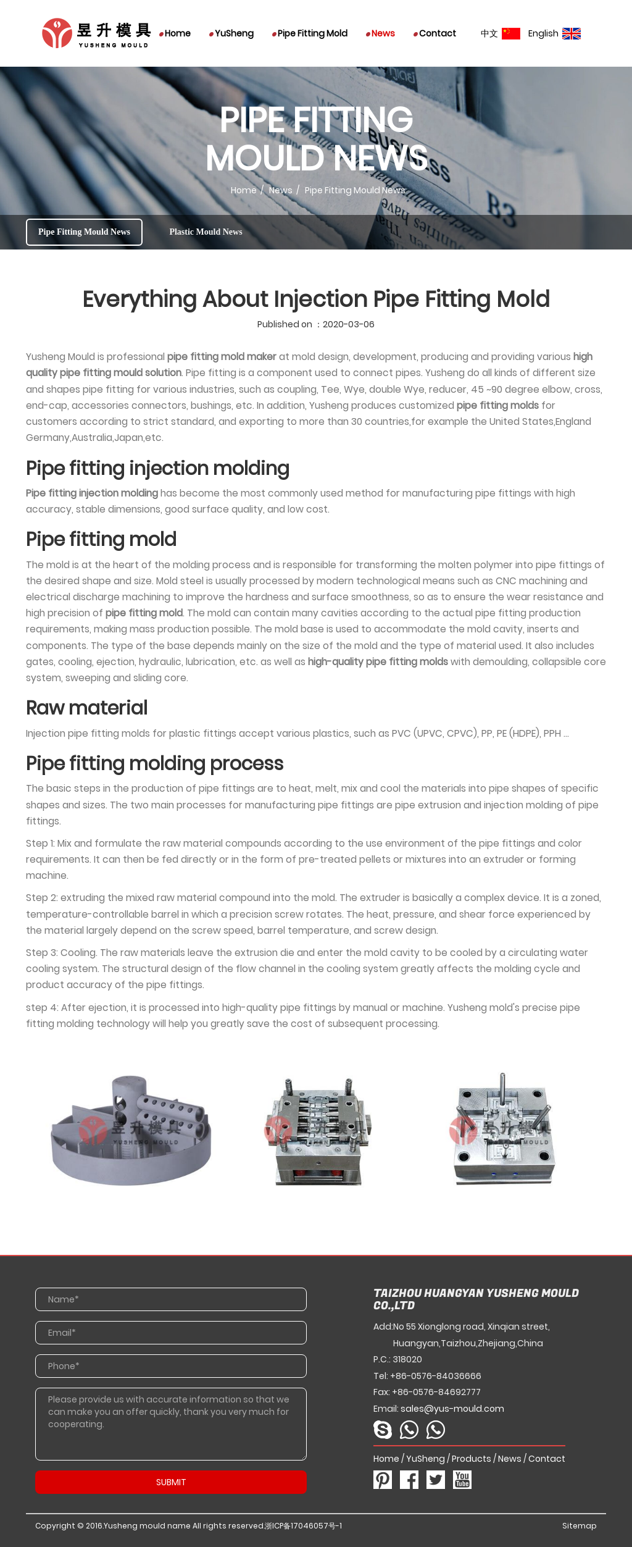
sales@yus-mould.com (452, 1408)
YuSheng (231, 33)
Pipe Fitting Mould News (84, 232)
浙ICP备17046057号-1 (303, 1525)
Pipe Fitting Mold (309, 33)
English (554, 33)
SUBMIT (171, 1482)
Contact (435, 33)
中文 (500, 33)
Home (175, 33)
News (380, 33)
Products (471, 1459)
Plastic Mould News (205, 232)
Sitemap (579, 1525)
